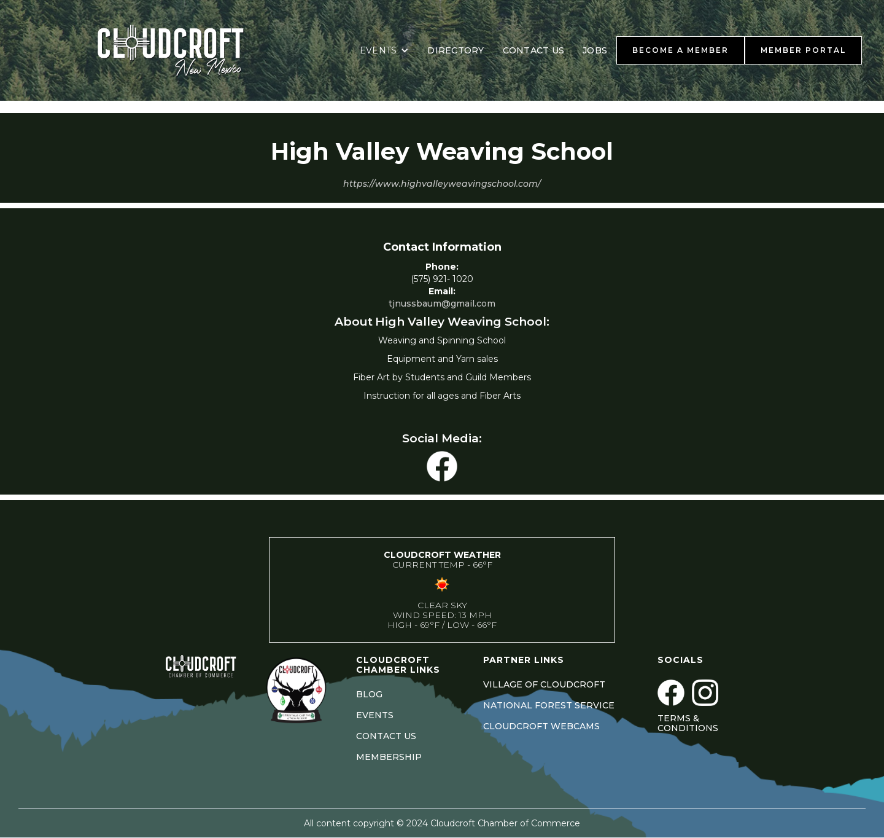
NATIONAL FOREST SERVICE (549, 705)
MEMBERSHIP (389, 757)
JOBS (595, 50)
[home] (186, 50)
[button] (385, 50)
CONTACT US (534, 50)
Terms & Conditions (687, 723)
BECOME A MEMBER (680, 50)
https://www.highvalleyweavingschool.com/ (442, 183)
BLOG (369, 694)
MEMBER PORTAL (803, 50)
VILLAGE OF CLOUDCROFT (544, 684)
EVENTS (375, 715)
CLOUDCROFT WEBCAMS (541, 726)
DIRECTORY (455, 50)
